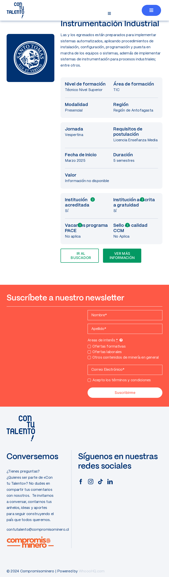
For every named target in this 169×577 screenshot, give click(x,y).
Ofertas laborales (107, 352)
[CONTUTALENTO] (15, 4)
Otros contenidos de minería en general (125, 357)
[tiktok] (100, 481)
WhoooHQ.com (92, 571)
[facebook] (80, 481)
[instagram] (90, 481)
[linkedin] (110, 481)
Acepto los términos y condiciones (121, 380)
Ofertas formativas (109, 346)
